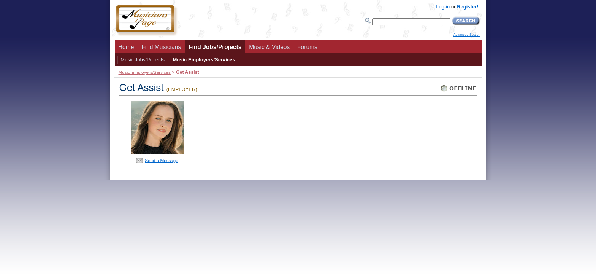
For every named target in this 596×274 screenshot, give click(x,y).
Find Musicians (161, 47)
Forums (307, 47)
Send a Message (161, 160)
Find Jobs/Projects (215, 47)
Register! (467, 7)
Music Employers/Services (204, 59)
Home (126, 47)
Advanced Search (466, 35)
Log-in (443, 7)
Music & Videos (269, 47)
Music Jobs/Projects (142, 59)
